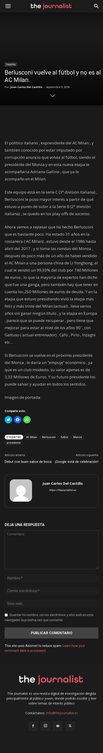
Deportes (11, 64)
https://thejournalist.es (62, 490)
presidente (14, 442)
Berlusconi (49, 437)
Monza (77, 437)
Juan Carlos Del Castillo (26, 87)
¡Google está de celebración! (76, 462)
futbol (64, 437)
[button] (96, 6)
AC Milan (31, 437)
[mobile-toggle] (7, 6)
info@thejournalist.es (62, 713)
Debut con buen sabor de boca (28, 462)
